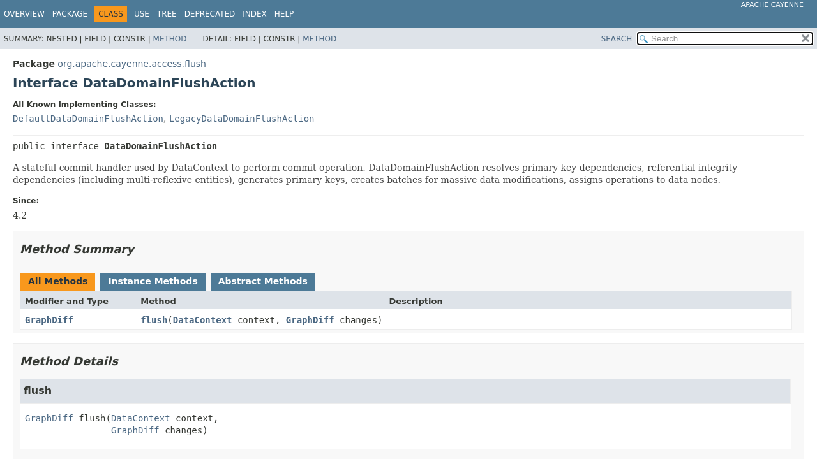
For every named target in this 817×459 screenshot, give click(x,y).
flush (153, 320)
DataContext (202, 320)
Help (284, 14)
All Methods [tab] (57, 281)
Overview (24, 14)
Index (255, 14)
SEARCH (617, 38)
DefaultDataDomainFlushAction (88, 118)
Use (141, 14)
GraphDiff (49, 320)
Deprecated (210, 14)
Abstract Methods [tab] (263, 281)
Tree (167, 14)
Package (69, 14)
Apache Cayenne (772, 5)
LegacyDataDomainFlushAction (242, 118)
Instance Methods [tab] (152, 281)
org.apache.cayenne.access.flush (131, 64)
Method (170, 38)
